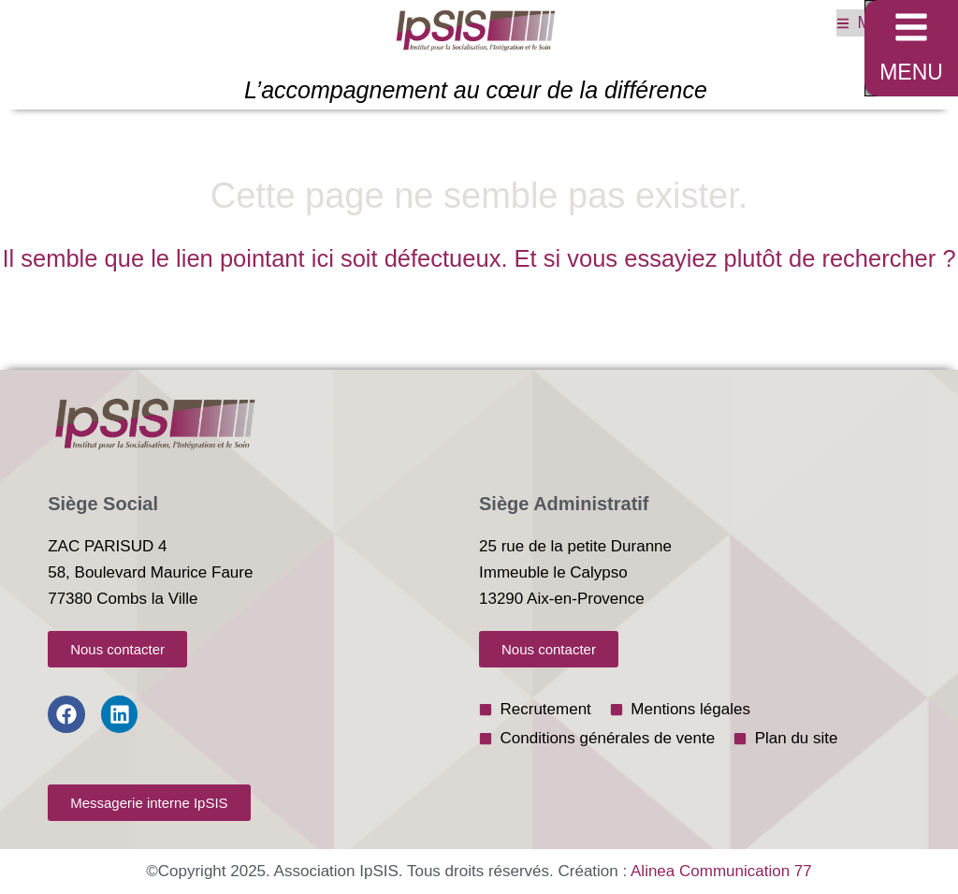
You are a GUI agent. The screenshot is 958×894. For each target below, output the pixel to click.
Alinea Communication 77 (721, 871)
